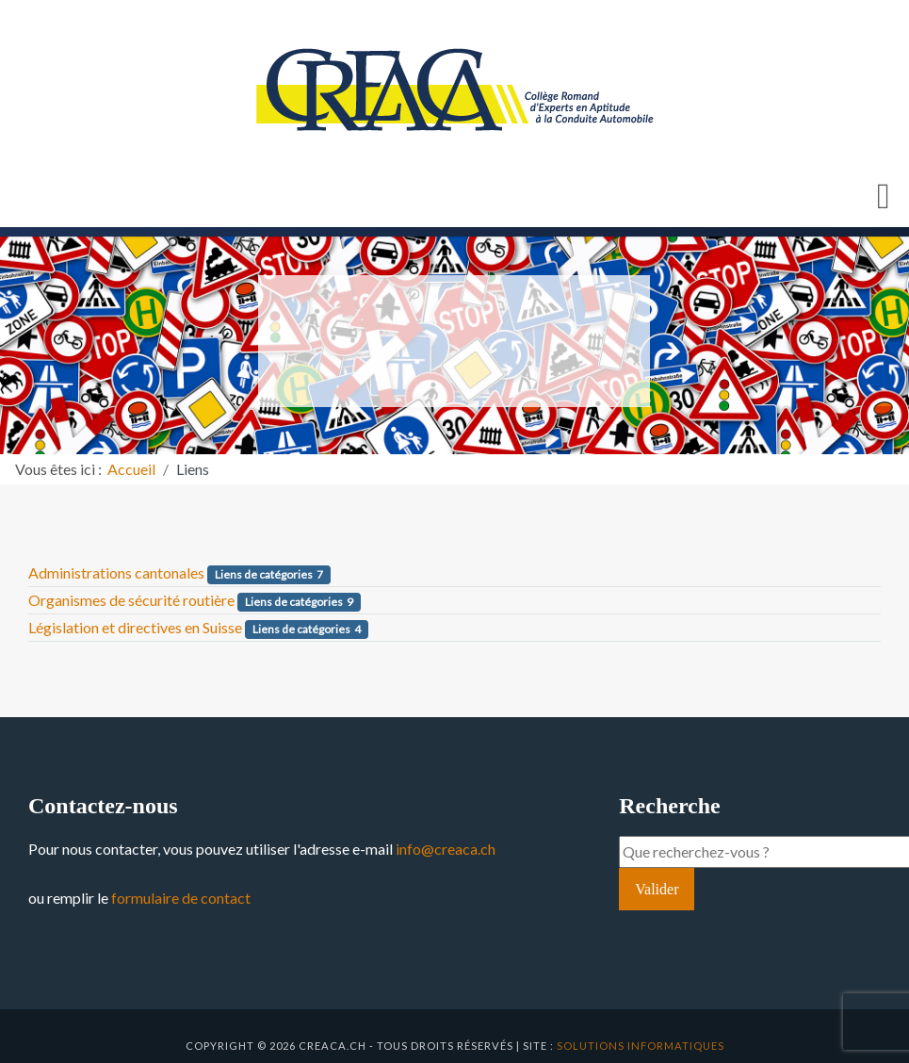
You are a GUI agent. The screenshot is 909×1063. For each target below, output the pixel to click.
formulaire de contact (181, 898)
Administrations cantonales (116, 572)
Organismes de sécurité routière (131, 600)
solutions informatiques (640, 1045)
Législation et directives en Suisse (135, 627)
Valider (656, 889)
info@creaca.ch (445, 849)
